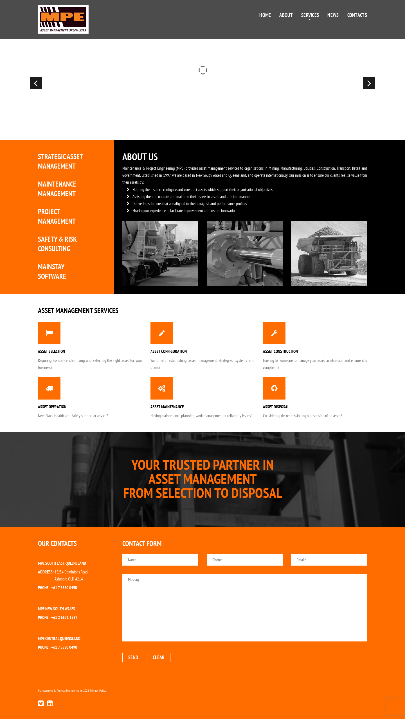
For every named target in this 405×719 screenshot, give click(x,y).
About (286, 15)
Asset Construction (280, 351)
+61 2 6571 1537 (64, 617)
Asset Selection (51, 351)
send (133, 657)
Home (265, 15)
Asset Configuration (168, 351)
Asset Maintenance (167, 406)
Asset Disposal (276, 406)
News (333, 15)
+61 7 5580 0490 (64, 587)
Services (310, 15)
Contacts (357, 15)
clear (159, 657)
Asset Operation (52, 406)
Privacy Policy (98, 690)
